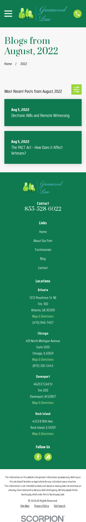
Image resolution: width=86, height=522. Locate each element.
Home (43, 232)
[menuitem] (24, 506)
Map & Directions (43, 316)
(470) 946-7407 (42, 322)
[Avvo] (48, 457)
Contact (43, 268)
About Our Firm (42, 241)
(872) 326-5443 (43, 366)
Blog (43, 258)
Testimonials (43, 249)
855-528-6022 (43, 209)
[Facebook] (38, 457)
